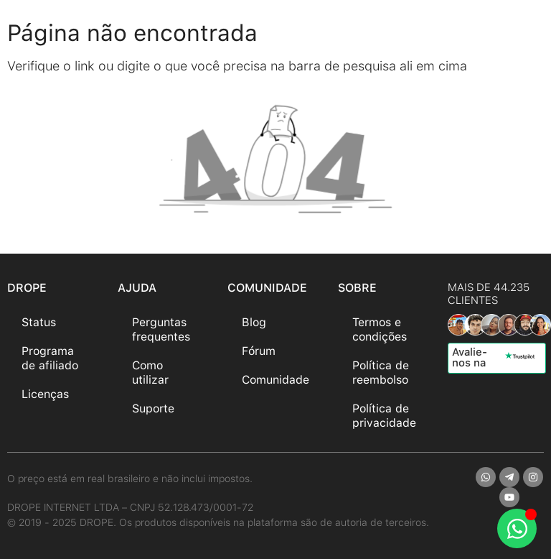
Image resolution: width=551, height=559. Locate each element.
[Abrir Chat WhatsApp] (517, 528)
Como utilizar (150, 373)
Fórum (259, 351)
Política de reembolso (380, 373)
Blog (254, 322)
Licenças (45, 394)
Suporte (153, 408)
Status (39, 322)
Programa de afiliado (50, 358)
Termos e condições (379, 329)
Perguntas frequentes (161, 329)
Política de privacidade (384, 416)
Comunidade (275, 380)
